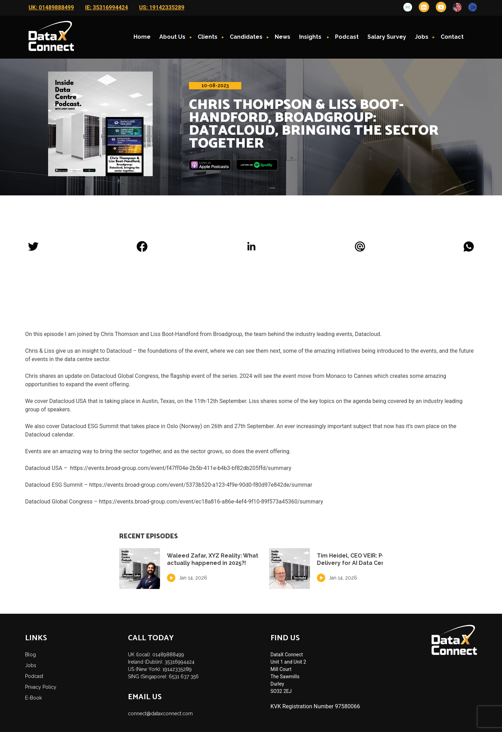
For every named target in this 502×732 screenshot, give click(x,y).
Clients (208, 36)
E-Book (33, 698)
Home (142, 36)
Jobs (421, 36)
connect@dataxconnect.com (160, 713)
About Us (172, 36)
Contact (452, 36)
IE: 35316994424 (106, 7)
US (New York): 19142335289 (160, 669)
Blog (30, 654)
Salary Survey (386, 36)
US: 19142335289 (161, 7)
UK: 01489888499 (51, 7)
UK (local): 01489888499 (156, 654)
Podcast (347, 36)
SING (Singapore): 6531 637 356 (163, 676)
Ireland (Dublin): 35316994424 (161, 662)
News (282, 36)
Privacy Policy (40, 687)
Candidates (246, 36)
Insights (311, 36)
